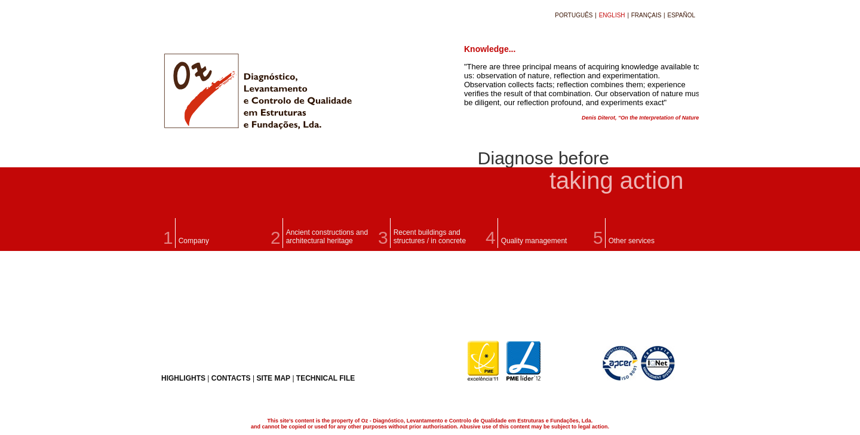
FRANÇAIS (647, 15)
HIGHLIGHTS (183, 378)
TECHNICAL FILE (325, 378)
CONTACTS (231, 378)
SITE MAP (273, 378)
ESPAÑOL (682, 15)
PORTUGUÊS (574, 15)
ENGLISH (613, 15)
